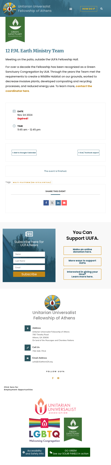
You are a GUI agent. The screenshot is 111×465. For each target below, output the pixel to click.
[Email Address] (28, 358)
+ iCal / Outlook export (83, 152)
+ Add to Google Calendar (29, 152)
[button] (70, 9)
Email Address (39, 357)
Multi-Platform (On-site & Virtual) (32, 182)
